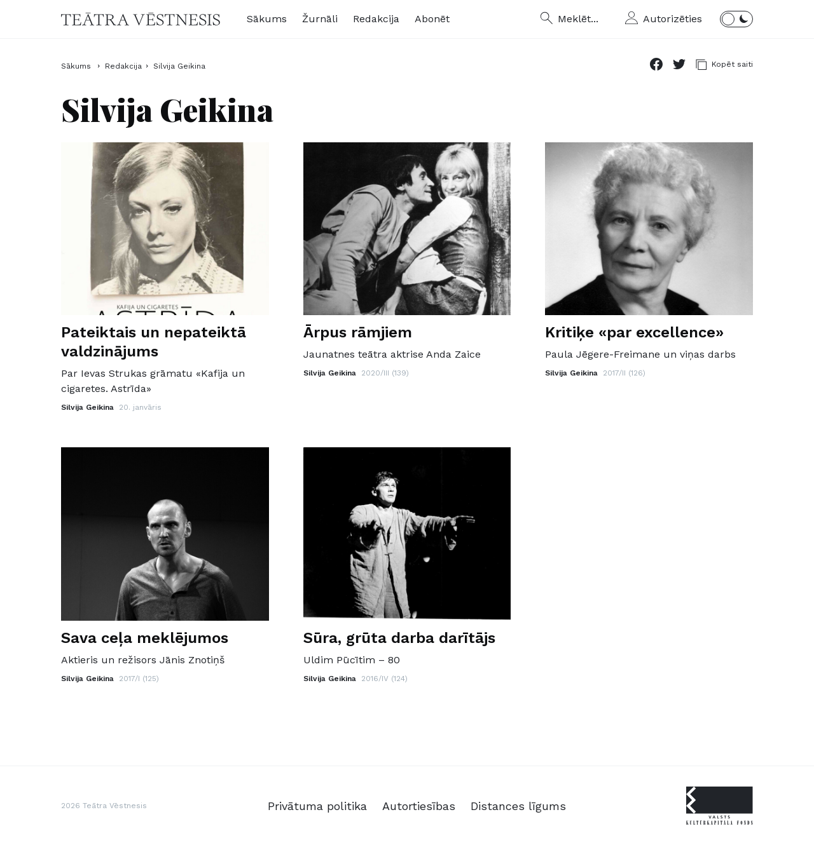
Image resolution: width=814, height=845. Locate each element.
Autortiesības (418, 806)
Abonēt (432, 19)
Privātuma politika (317, 806)
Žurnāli (320, 19)
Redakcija (376, 19)
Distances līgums (518, 806)
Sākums (267, 19)
